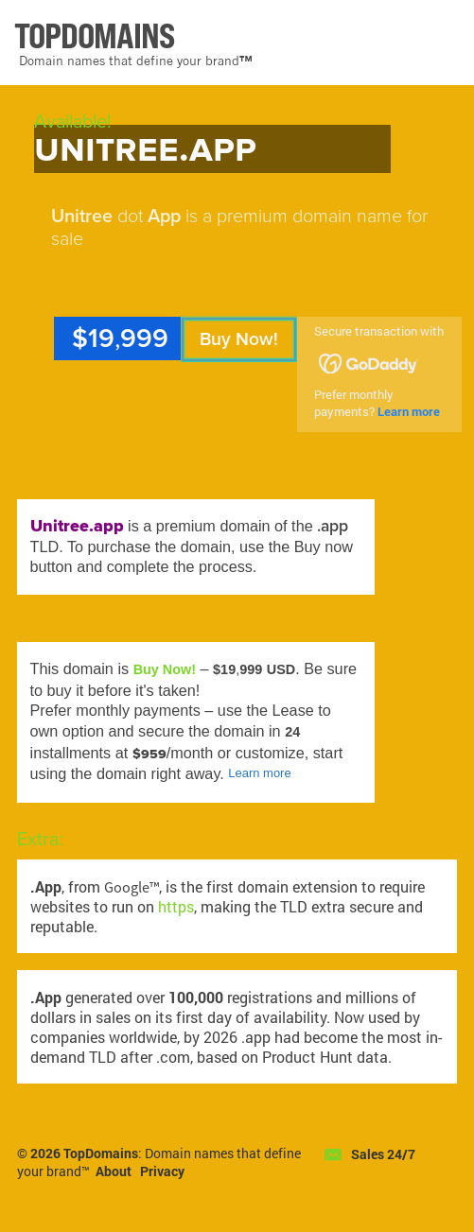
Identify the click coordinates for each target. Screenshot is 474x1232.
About (114, 1171)
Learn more (408, 411)
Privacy (162, 1171)
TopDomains (100, 1153)
